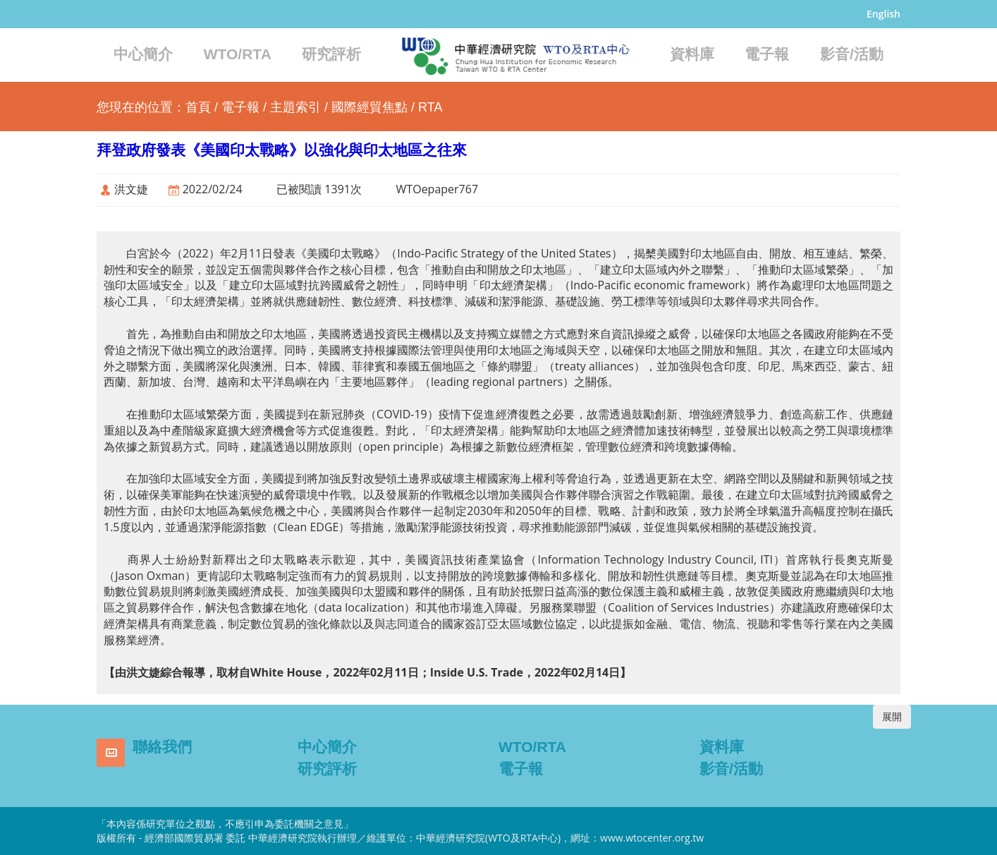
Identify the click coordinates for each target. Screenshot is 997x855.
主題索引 (295, 107)
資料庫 (692, 54)
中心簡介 (143, 54)
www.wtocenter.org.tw (652, 837)
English (883, 13)
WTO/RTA (237, 54)
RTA (430, 107)
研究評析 (331, 54)
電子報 (767, 54)
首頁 (198, 107)
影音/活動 (851, 54)
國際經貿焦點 (369, 107)
